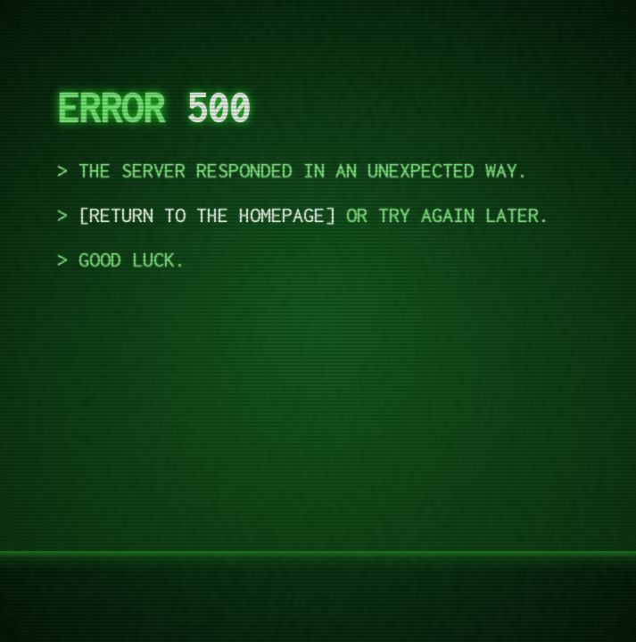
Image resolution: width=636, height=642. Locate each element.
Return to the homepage (207, 214)
